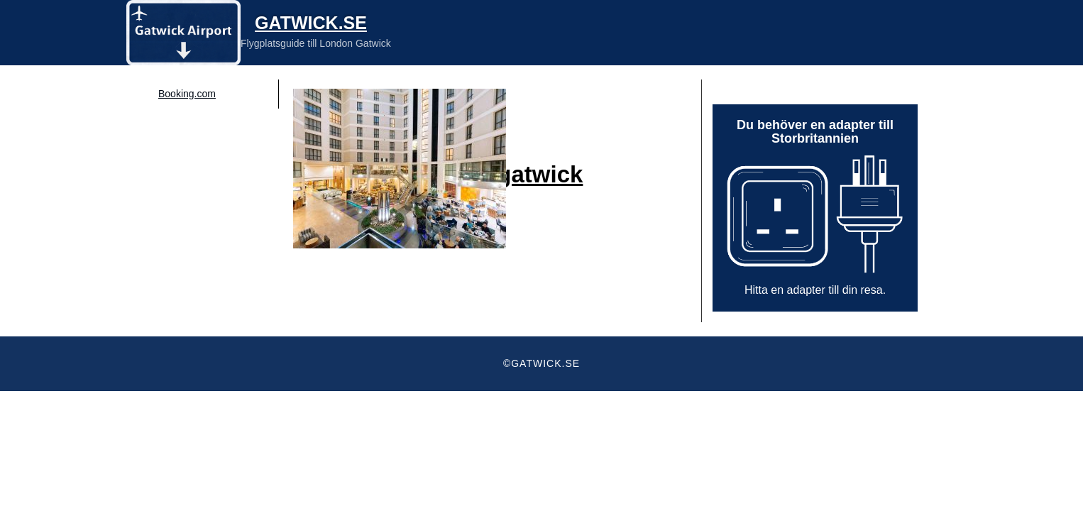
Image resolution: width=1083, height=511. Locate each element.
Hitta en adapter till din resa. (815, 290)
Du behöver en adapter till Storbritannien (815, 132)
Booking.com (187, 93)
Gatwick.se (311, 23)
